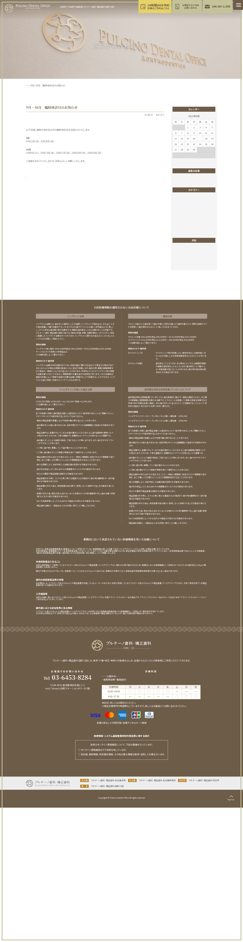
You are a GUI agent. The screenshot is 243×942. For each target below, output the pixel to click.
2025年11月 (181, 361)
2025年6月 (180, 386)
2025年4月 (180, 396)
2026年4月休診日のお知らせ (189, 177)
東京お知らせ (157, 114)
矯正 (177, 316)
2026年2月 (180, 347)
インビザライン (182, 218)
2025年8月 (180, 376)
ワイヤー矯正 (181, 247)
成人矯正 (179, 277)
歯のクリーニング (183, 296)
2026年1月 (180, 352)
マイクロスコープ (183, 237)
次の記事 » (156, 180)
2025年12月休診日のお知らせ (190, 197)
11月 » (212, 160)
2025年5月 (180, 391)
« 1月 (175, 160)
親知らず (179, 326)
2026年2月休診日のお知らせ (189, 187)
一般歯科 (179, 252)
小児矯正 (179, 272)
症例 (177, 311)
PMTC (178, 213)
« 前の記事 (33, 180)
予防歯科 (106, 814)
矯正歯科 (179, 321)
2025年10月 (181, 366)
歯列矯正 (179, 306)
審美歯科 (179, 267)
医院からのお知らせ (140, 114)
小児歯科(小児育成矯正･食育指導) (151, 810)
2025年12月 (181, 357)
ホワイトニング (182, 232)
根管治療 (179, 292)
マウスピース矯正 (184, 242)
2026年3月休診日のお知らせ (189, 182)
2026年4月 (180, 342)
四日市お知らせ (183, 262)
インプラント (181, 223)
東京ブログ (180, 287)
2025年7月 (180, 381)
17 (200, 138)
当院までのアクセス (67, 830)
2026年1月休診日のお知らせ (189, 192)
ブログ (178, 227)
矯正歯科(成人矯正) (123, 810)
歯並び (178, 301)
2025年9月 (180, 371)
